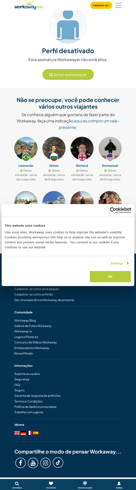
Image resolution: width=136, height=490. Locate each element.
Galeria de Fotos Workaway (33, 326)
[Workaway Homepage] (28, 4)
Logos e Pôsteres (26, 337)
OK (110, 276)
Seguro (19, 390)
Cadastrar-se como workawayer (36, 289)
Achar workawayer (68, 74)
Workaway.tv (23, 331)
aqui (78, 120)
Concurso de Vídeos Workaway (35, 342)
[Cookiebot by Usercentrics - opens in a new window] (113, 210)
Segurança (21, 379)
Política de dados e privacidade (35, 406)
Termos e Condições (28, 401)
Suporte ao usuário (27, 374)
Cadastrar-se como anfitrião (33, 294)
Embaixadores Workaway (31, 348)
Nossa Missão (23, 353)
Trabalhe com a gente (28, 412)
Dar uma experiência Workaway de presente (44, 300)
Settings (117, 263)
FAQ (17, 385)
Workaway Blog (25, 320)
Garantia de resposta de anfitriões (37, 395)
